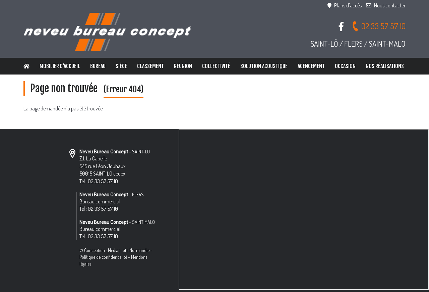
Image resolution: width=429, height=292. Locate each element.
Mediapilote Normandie (128, 250)
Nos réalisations (385, 66)
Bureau (98, 66)
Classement (150, 66)
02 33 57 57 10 (379, 26)
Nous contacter (386, 5)
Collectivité (216, 66)
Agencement (311, 66)
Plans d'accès (344, 5)
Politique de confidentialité (103, 257)
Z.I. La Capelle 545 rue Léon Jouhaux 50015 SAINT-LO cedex (102, 166)
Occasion (345, 66)
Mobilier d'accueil (60, 66)
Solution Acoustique (264, 66)
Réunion (183, 66)
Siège (121, 66)
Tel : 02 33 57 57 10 (98, 181)
